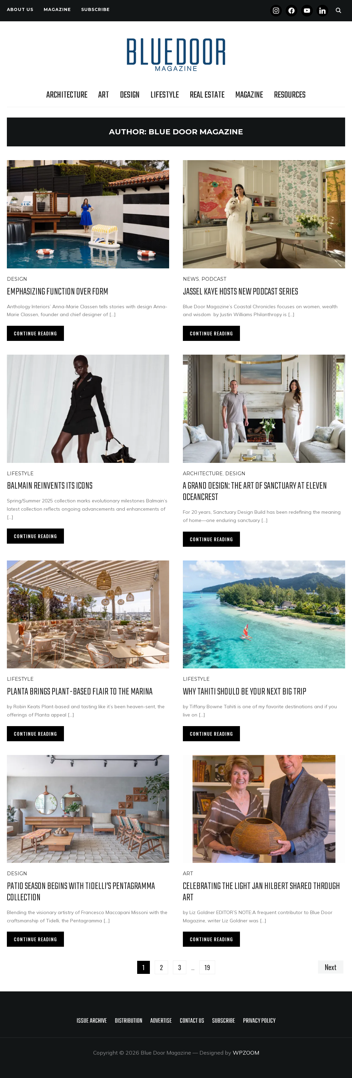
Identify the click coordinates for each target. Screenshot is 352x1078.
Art (103, 95)
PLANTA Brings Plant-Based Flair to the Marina (80, 692)
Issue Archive (92, 1021)
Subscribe (95, 9)
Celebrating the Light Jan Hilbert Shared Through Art (261, 892)
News (191, 279)
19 (207, 967)
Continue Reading (35, 333)
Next (331, 967)
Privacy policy (259, 1021)
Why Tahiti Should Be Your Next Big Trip (244, 692)
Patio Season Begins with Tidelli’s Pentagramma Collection (81, 892)
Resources (290, 95)
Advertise (161, 1021)
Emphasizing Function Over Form (57, 292)
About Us (20, 9)
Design (130, 95)
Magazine (57, 9)
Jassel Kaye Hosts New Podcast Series (240, 292)
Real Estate (207, 95)
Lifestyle (165, 95)
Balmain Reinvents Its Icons (49, 486)
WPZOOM (246, 1052)
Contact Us (192, 1021)
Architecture (66, 95)
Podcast (213, 279)
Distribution (128, 1021)
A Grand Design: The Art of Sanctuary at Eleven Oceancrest (255, 492)
